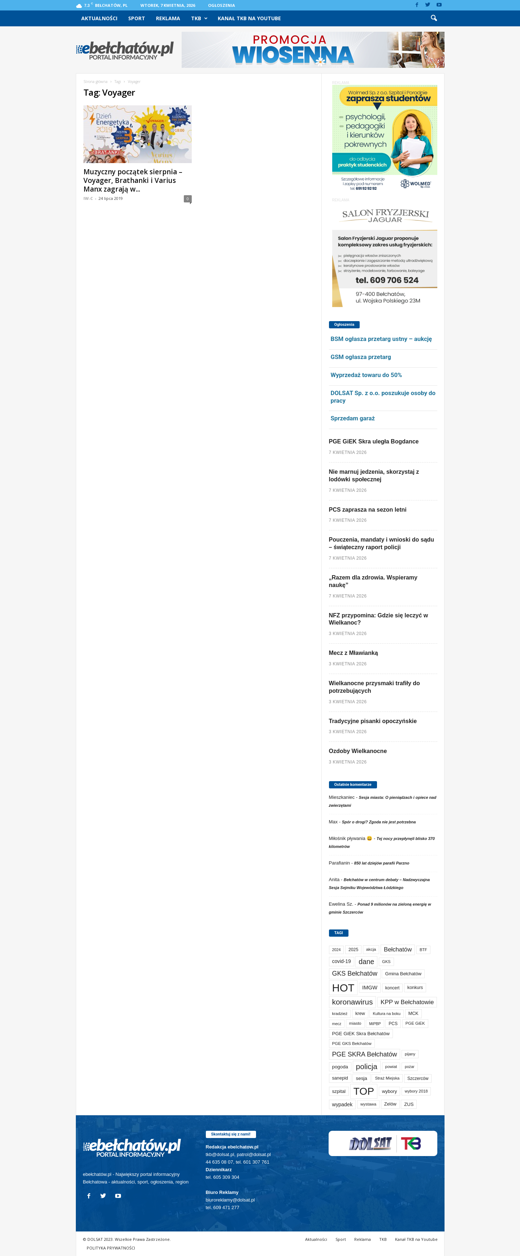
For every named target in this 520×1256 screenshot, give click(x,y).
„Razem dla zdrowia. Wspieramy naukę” (373, 581)
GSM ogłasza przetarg (361, 356)
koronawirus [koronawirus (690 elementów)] (352, 1002)
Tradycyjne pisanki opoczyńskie (373, 721)
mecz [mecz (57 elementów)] (336, 1023)
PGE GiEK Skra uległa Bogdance (374, 441)
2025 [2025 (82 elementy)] (353, 949)
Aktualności (99, 18)
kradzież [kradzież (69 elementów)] (340, 1013)
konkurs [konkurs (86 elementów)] (415, 987)
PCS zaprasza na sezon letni (368, 510)
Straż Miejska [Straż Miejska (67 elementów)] (387, 1078)
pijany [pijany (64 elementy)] (410, 1054)
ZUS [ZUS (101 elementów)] (408, 1104)
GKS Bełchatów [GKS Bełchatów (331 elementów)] (354, 973)
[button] (434, 18)
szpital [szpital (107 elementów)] (339, 1091)
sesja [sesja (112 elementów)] (361, 1078)
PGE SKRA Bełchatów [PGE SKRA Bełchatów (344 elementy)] (364, 1054)
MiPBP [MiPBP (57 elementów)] (375, 1023)
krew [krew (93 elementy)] (360, 1013)
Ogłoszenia (221, 5)
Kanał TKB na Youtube (249, 18)
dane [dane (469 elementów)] (366, 962)
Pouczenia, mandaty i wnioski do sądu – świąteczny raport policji (381, 543)
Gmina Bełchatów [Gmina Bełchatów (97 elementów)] (403, 973)
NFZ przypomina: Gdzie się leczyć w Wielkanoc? (378, 619)
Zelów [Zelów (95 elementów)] (390, 1104)
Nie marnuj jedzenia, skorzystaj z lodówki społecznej (374, 475)
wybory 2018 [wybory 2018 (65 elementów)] (416, 1091)
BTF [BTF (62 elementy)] (423, 950)
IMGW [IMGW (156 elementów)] (369, 987)
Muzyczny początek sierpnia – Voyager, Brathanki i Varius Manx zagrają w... (132, 180)
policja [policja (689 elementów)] (366, 1066)
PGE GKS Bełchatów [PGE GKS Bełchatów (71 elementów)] (352, 1043)
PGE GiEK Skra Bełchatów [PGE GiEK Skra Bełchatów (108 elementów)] (361, 1033)
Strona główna (95, 81)
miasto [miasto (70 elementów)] (355, 1023)
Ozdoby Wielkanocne (358, 751)
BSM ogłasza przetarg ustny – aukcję (381, 338)
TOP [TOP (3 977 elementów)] (364, 1091)
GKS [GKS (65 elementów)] (386, 961)
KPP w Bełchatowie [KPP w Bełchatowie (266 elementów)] (407, 1002)
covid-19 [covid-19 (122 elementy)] (341, 961)
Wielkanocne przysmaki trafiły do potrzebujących (374, 687)
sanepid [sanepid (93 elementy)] (340, 1078)
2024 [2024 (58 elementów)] (336, 950)
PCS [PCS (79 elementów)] (393, 1023)
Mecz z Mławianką (353, 653)
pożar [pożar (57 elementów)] (410, 1066)
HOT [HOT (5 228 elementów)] (343, 988)
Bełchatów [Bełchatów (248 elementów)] (398, 949)
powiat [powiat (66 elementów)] (391, 1066)
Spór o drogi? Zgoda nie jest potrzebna (379, 822)
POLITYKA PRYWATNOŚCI (111, 1248)
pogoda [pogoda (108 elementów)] (340, 1066)
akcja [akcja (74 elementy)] (371, 949)
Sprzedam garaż (353, 418)
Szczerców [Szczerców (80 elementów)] (417, 1078)
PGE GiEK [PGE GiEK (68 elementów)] (415, 1023)
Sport (136, 18)
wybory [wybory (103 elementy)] (389, 1091)
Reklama (168, 18)
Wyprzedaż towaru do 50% (366, 374)
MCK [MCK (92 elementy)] (413, 1013)
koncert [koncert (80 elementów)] (392, 987)
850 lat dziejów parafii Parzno (382, 863)
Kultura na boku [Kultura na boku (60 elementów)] (386, 1013)
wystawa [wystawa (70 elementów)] (368, 1104)
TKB (199, 18)
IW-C (88, 198)
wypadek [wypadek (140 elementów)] (342, 1104)
